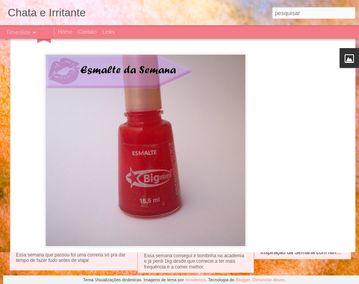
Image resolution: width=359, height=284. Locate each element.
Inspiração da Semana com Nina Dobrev (309, 252)
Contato (87, 32)
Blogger (243, 279)
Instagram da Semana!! (180, 225)
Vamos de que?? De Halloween (298, 184)
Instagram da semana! (62, 239)
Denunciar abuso (268, 279)
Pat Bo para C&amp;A (178, 197)
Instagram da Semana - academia (301, 225)
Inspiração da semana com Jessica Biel (205, 163)
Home (65, 32)
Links (108, 32)
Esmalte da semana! (285, 171)
